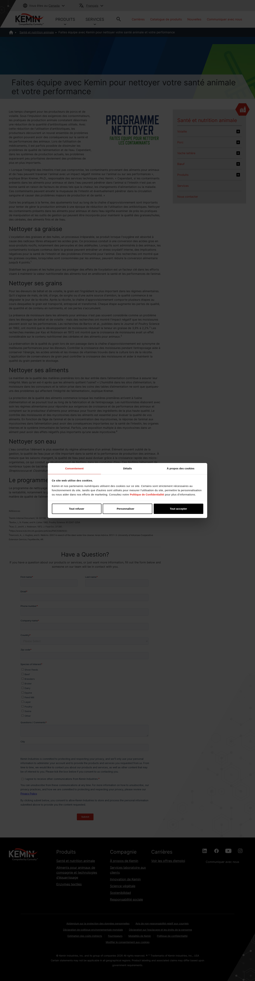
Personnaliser (127, 508)
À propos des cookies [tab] (180, 468)
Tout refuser (76, 508)
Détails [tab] (127, 468)
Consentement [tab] (74, 468)
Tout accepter (178, 508)
